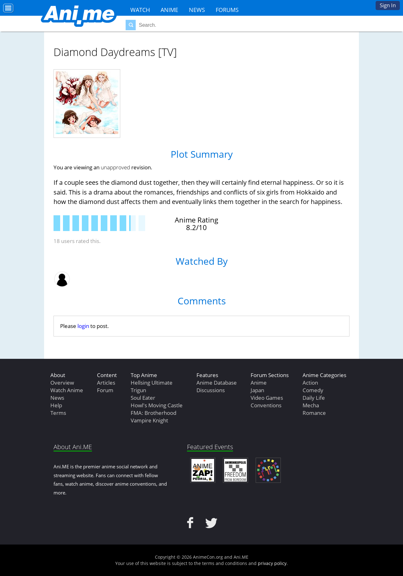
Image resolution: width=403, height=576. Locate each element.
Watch (140, 10)
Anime (169, 10)
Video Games (267, 397)
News (197, 10)
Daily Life (314, 397)
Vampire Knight (149, 420)
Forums (227, 10)
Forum (105, 390)
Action (310, 382)
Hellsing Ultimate (152, 382)
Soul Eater (143, 397)
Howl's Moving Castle (157, 405)
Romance (314, 412)
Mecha (311, 405)
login (83, 326)
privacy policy (272, 563)
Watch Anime (66, 390)
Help (56, 405)
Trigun (138, 390)
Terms (58, 412)
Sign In (388, 5)
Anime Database (216, 382)
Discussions (210, 390)
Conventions (266, 405)
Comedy (313, 390)
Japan (257, 390)
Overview (62, 382)
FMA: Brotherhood (153, 412)
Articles (106, 382)
